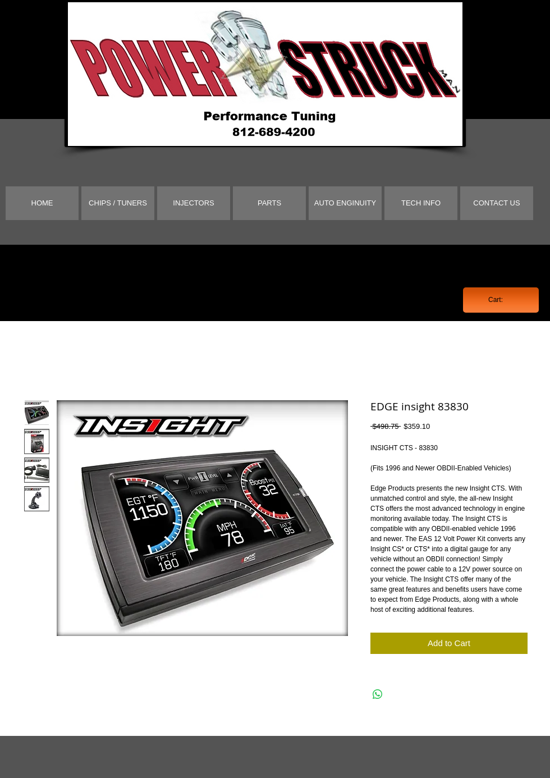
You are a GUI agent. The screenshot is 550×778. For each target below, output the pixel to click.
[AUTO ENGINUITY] (345, 203)
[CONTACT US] (496, 203)
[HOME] (42, 203)
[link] (500, 300)
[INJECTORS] (193, 203)
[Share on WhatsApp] (377, 694)
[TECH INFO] (420, 203)
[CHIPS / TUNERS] (117, 203)
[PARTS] (269, 203)
